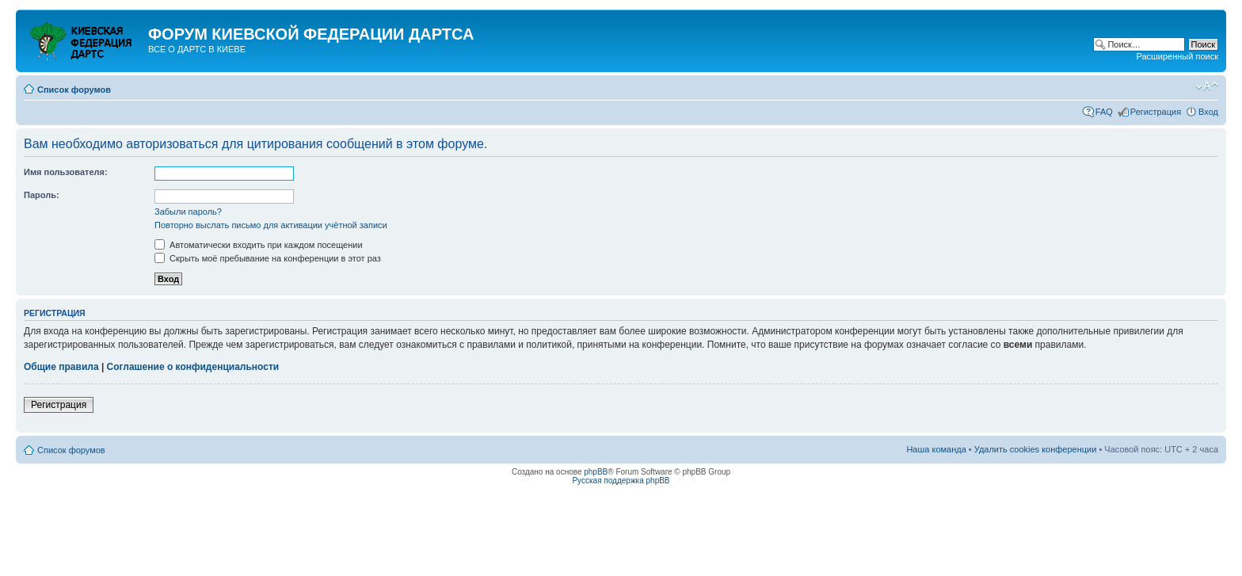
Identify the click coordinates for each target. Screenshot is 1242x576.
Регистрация (1155, 111)
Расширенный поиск (1177, 56)
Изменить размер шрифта (1206, 86)
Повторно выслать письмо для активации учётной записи (270, 225)
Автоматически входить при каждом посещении (258, 245)
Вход (1208, 111)
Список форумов (74, 89)
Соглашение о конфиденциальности (193, 366)
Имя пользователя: (66, 172)
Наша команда (936, 449)
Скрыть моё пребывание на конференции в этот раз (267, 258)
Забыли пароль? (188, 211)
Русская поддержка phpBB (620, 480)
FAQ (1104, 111)
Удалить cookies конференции (1035, 449)
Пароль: (41, 195)
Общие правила (61, 366)
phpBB (596, 471)
